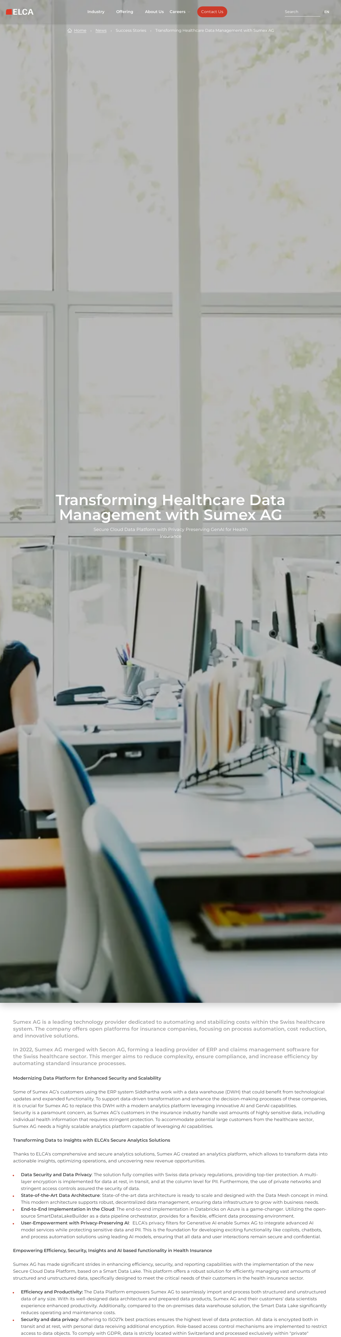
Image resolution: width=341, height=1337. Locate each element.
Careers (180, 11)
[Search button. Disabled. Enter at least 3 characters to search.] (318, 12)
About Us (154, 11)
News (101, 30)
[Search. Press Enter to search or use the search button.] (300, 12)
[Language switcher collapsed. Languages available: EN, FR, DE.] (329, 12)
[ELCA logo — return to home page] (19, 11)
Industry (98, 11)
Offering (127, 11)
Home (80, 30)
